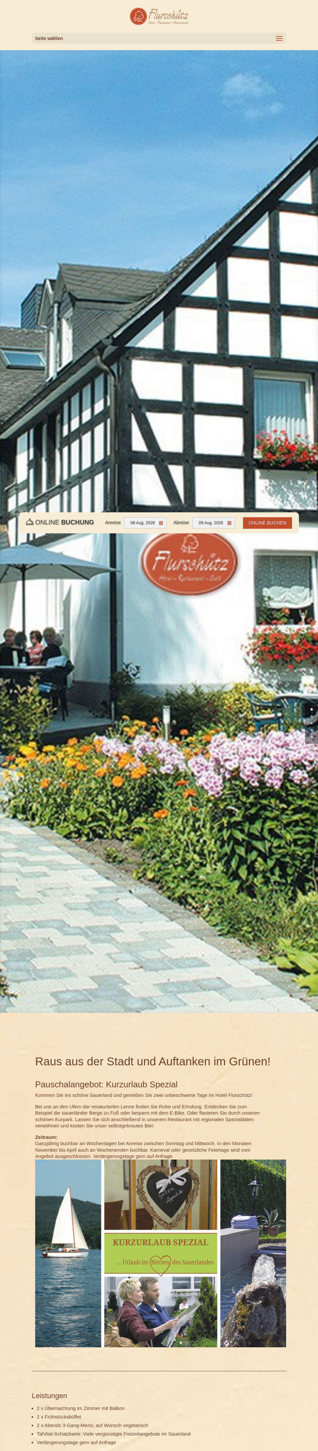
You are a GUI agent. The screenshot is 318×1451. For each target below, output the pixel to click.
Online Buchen (267, 522)
